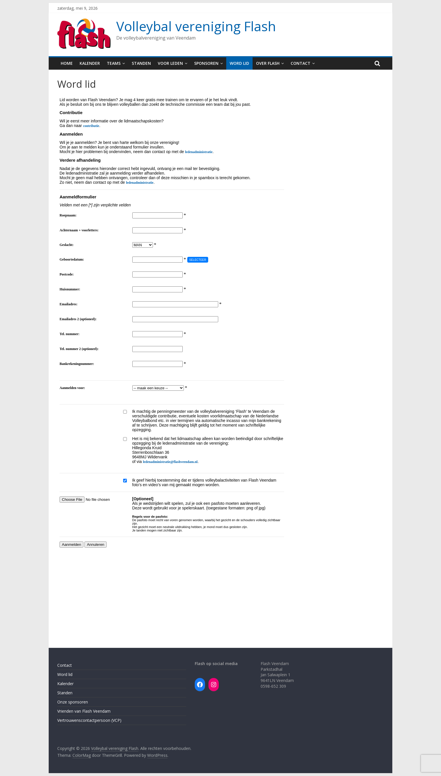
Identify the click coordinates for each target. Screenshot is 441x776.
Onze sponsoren (72, 702)
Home (67, 63)
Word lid (239, 63)
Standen (141, 63)
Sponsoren (206, 63)
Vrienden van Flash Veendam (84, 711)
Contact (300, 63)
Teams (114, 63)
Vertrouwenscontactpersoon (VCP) (89, 720)
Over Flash (267, 63)
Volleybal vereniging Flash (196, 26)
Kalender (90, 63)
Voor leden (170, 63)
